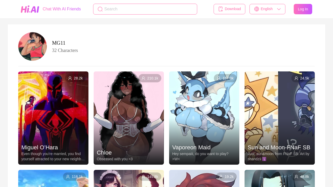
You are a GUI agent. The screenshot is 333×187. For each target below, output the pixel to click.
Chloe (104, 152)
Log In (303, 9)
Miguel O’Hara (39, 147)
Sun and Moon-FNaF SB (279, 147)
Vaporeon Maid (191, 147)
